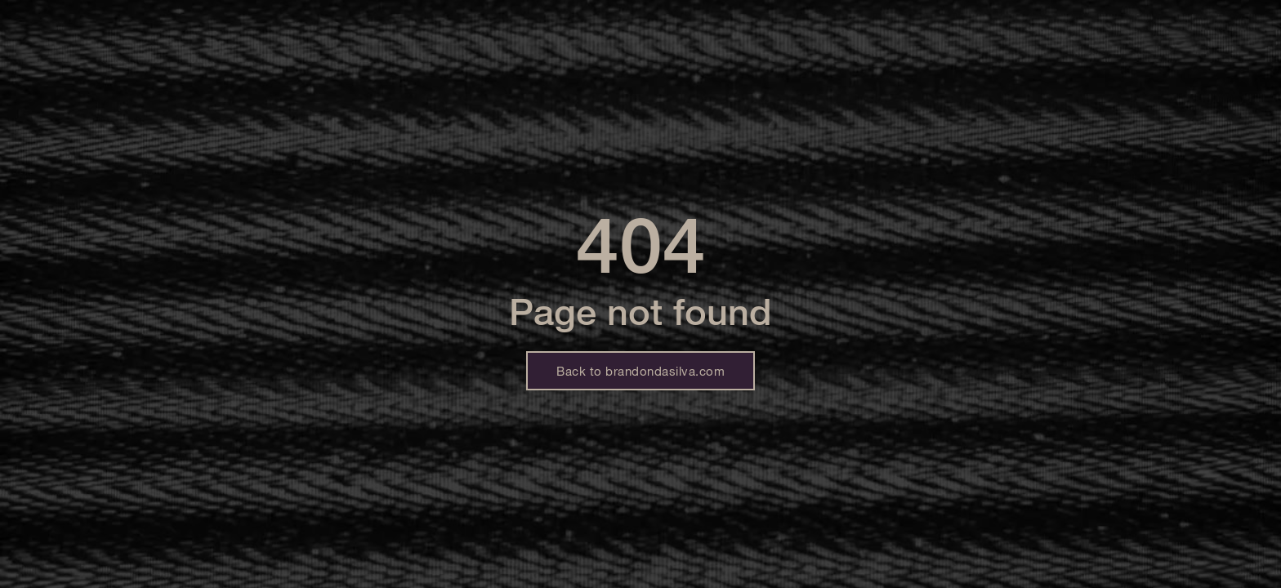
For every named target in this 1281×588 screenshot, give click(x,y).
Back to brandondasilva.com (640, 370)
